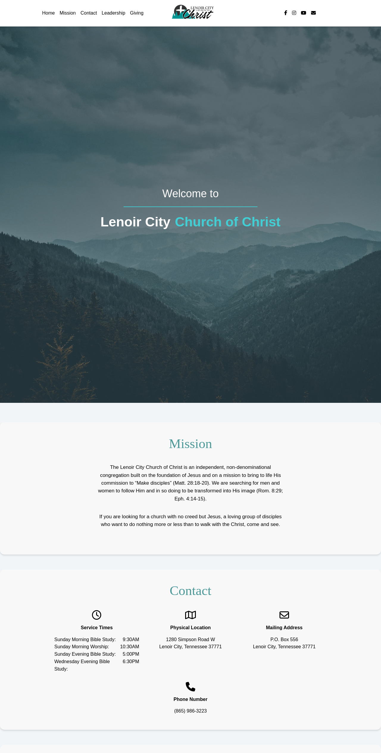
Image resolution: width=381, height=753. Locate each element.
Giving (136, 12)
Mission (68, 12)
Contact (88, 12)
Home (48, 12)
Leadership (113, 12)
